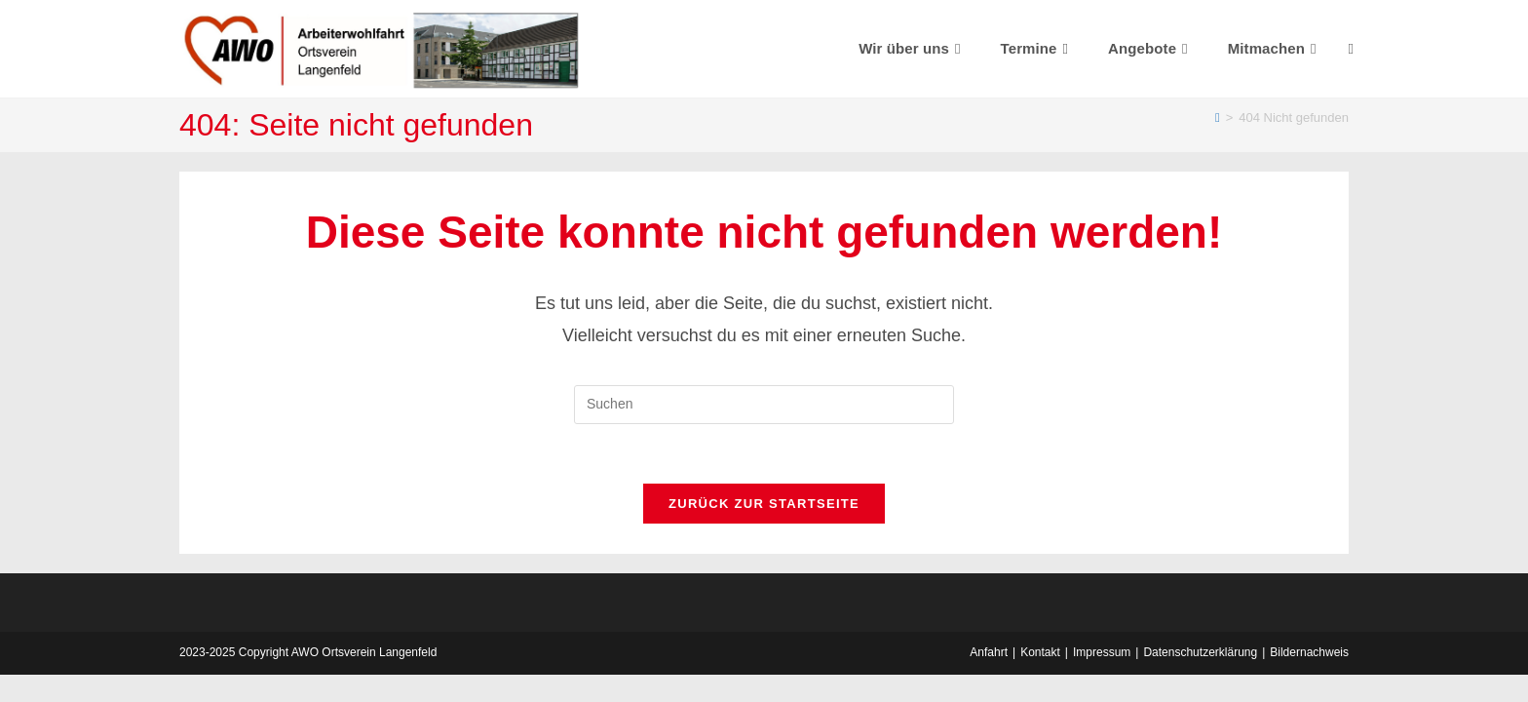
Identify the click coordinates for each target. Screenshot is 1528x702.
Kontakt (1040, 652)
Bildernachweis (1309, 652)
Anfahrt (989, 652)
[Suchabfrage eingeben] (764, 404)
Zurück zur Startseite (764, 503)
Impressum (1101, 652)
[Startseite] (1217, 117)
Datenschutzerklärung (1200, 652)
